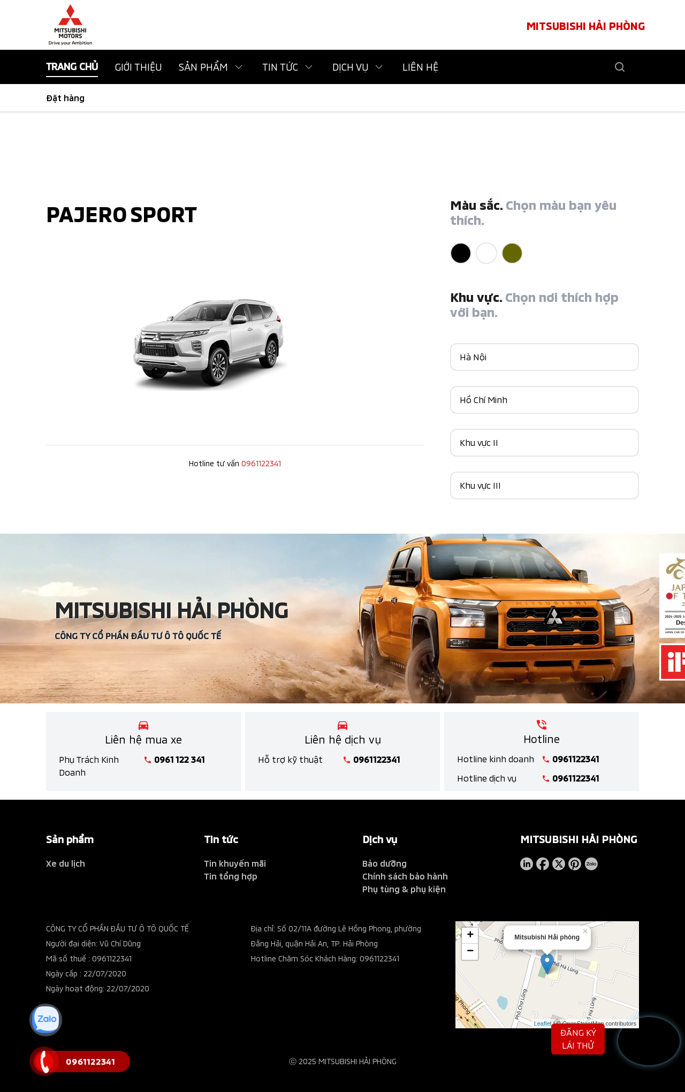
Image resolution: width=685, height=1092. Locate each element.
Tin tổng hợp (230, 876)
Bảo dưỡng (384, 863)
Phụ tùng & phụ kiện (404, 889)
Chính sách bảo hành (405, 876)
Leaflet (543, 1023)
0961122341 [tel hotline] (261, 463)
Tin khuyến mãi (235, 863)
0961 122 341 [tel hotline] (179, 759)
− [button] (470, 951)
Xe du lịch (65, 863)
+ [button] (470, 935)
